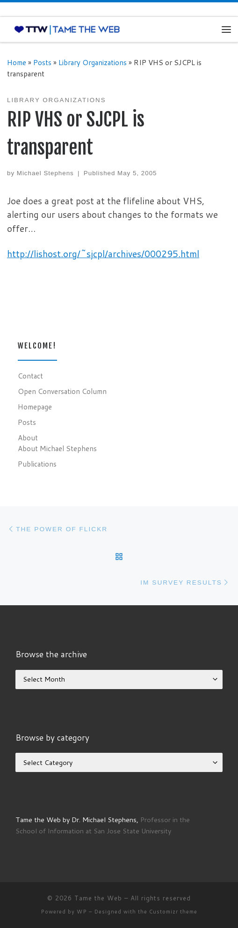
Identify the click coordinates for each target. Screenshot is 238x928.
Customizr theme (173, 911)
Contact (30, 376)
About (28, 437)
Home (16, 62)
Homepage (35, 406)
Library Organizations (92, 62)
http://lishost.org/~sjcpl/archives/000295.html (103, 253)
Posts (42, 62)
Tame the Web (98, 898)
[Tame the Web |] (67, 29)
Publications (37, 464)
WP (82, 911)
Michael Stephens (45, 173)
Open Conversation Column (62, 391)
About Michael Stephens (57, 448)
